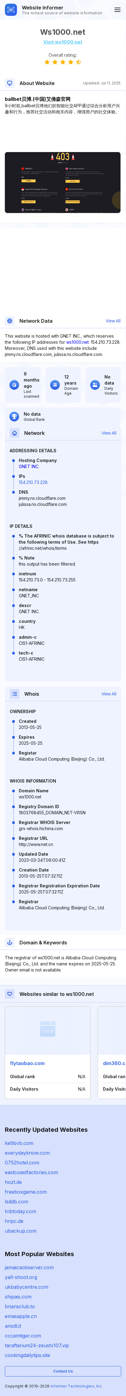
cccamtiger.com (23, 1336)
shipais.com (18, 1297)
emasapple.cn (21, 1316)
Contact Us (63, 1371)
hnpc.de (14, 1221)
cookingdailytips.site (27, 1355)
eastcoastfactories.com (31, 1172)
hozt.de (13, 1182)
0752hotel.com (22, 1163)
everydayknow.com (27, 1153)
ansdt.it (13, 1326)
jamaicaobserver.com (29, 1267)
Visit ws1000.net (62, 42)
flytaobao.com (27, 1063)
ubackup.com (20, 1231)
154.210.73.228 (33, 482)
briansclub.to (20, 1306)
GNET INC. (29, 466)
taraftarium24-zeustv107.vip (37, 1345)
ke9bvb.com (19, 1143)
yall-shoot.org (21, 1277)
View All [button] (113, 320)
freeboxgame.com (26, 1192)
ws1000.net (77, 342)
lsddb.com (16, 1202)
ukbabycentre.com (26, 1287)
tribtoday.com (20, 1211)
